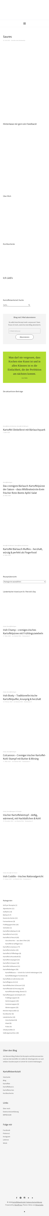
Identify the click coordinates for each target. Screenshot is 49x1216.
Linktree (6, 1140)
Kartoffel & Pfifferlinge (11, 953)
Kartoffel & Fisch (9, 934)
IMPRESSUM (7, 1115)
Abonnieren (24, 337)
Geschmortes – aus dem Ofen (16, 940)
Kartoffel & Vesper (9, 963)
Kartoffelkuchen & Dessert (12, 985)
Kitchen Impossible (10, 1011)
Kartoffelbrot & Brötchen (9, 426)
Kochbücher (7, 1014)
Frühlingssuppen (11, 998)
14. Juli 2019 (6, 40)
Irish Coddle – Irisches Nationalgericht (23, 876)
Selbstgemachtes (9, 1033)
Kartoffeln (6, 1084)
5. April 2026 (6, 432)
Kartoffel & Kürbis (9, 950)
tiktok (5, 1143)
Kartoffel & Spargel (10, 960)
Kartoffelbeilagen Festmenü (15, 976)
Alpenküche (7, 908)
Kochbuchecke (8, 1093)
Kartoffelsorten (8, 1090)
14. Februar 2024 (7, 701)
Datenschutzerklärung (11, 1112)
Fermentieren (8, 921)
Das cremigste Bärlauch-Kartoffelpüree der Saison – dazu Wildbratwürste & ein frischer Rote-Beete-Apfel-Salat (24, 489)
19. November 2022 (8, 821)
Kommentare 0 (26, 636)
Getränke (6, 928)
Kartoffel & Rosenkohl (10, 956)
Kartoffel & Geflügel (12, 944)
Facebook (6, 1130)
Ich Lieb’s (8, 278)
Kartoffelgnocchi (9, 982)
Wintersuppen (10, 1007)
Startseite (6, 1077)
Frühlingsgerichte (9, 925)
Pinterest (6, 1133)
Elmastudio (39, 1205)
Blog (4, 1080)
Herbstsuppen (10, 1001)
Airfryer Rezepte (9, 905)
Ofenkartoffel (8, 1030)
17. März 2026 (7, 636)
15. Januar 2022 (7, 879)
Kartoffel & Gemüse (10, 947)
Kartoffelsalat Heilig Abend (14, 991)
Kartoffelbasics (8, 1087)
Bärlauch (6, 915)
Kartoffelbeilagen (7, 482)
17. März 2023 (7, 761)
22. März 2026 (7, 555)
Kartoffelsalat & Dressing (12, 988)
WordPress (18, 1205)
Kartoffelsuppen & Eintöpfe (14, 811)
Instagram (6, 1136)
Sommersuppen (11, 1004)
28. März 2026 (7, 495)
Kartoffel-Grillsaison (10, 966)
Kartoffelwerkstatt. (19, 1202)
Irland (4, 626)
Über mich (6, 1108)
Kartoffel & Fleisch (12, 872)
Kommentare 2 (27, 879)
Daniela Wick (17, 636)
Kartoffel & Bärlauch (22, 426)
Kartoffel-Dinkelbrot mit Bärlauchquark (24, 429)
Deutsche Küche (9, 918)
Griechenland (10, 1020)
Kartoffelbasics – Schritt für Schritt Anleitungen (22, 972)
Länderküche (7, 1017)
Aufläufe (6, 912)
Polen (7, 1026)
